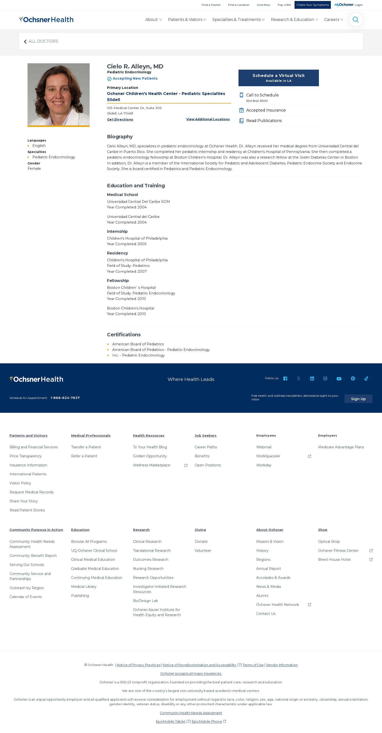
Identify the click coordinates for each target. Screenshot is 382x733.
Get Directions (120, 119)
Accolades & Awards (273, 575)
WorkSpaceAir (268, 453)
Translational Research (152, 548)
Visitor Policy (20, 481)
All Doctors (40, 41)
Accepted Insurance (266, 110)
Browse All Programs (89, 539)
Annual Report (268, 566)
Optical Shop (329, 539)
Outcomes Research (150, 557)
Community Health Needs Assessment (32, 541)
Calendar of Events (26, 594)
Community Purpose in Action (36, 527)
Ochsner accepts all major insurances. (191, 671)
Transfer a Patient (86, 444)
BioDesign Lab (145, 598)
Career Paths (206, 444)
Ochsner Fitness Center (338, 548)
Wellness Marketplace (151, 462)
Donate (201, 539)
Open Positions (208, 462)
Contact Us (265, 611)
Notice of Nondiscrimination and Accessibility (199, 662)
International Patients (28, 472)
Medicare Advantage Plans (341, 444)
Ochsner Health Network (277, 602)
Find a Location (238, 5)
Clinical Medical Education (93, 557)
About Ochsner (269, 527)
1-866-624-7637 (65, 395)
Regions (263, 557)
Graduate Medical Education (95, 566)
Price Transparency (26, 453)
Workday (263, 462)
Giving (200, 527)
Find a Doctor (211, 5)
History (262, 548)
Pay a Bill (284, 5)
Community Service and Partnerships (30, 573)
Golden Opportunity (150, 453)
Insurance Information (28, 462)
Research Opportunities (153, 575)
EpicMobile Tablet (170, 719)
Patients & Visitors (185, 19)
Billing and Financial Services (34, 444)
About (151, 19)
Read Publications (264, 120)
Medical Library (83, 584)
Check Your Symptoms (312, 5)
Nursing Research (148, 566)
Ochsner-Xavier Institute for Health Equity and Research (157, 609)
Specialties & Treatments (236, 19)
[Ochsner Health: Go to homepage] (46, 18)
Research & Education (292, 19)
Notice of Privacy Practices (138, 662)
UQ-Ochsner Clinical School (94, 548)
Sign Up (363, 396)
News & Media (268, 584)
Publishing (80, 593)
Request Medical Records (31, 490)
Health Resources (148, 433)
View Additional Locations (208, 119)
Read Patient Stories (27, 508)
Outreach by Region (27, 585)
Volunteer (203, 548)
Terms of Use (253, 662)
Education (80, 527)
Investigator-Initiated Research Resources (159, 586)
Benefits (202, 453)
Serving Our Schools (27, 562)
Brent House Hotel (334, 557)
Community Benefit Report (33, 553)
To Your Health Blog (150, 444)
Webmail (263, 444)
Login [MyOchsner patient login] (359, 5)
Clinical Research (147, 539)
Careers (331, 19)
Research (141, 527)
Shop (322, 527)
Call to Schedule (282, 98)
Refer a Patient (84, 453)
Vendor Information (282, 662)
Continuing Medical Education (96, 575)
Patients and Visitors (29, 433)
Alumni (262, 593)
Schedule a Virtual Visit (279, 78)
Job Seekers (206, 433)
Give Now (263, 5)
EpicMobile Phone (207, 719)
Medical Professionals (91, 433)
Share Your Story (24, 499)
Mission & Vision (269, 539)
